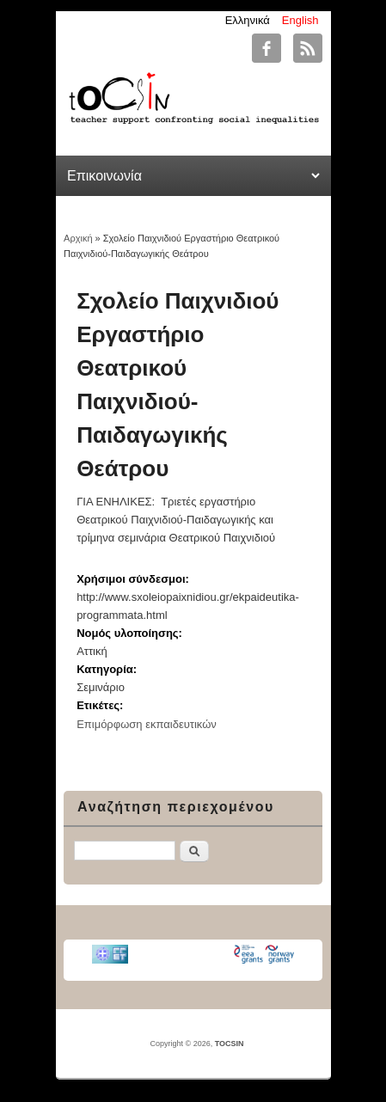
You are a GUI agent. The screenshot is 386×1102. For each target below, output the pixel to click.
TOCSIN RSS (307, 48)
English (300, 20)
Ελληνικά (247, 20)
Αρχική (78, 238)
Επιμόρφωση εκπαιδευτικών (147, 724)
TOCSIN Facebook (266, 48)
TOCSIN (229, 1043)
